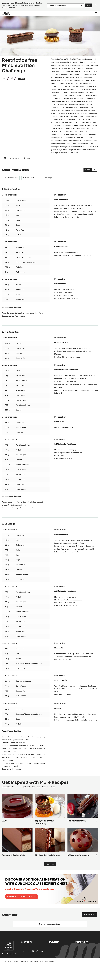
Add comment (89, 915)
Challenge (48, 178)
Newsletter (53, 942)
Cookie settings (49, 961)
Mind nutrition (31, 178)
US (95, 169)
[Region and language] (65, 5)
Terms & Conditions (19, 961)
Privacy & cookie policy (35, 961)
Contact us (26, 942)
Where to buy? (82, 942)
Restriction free (11, 178)
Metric (87, 169)
